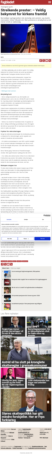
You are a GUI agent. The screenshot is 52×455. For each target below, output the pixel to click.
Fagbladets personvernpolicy (37, 448)
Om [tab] (43, 219)
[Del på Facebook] (40, 60)
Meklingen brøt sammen (9, 91)
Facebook (30, 436)
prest (14, 261)
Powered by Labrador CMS (26, 453)
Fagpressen (17, 446)
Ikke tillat (9, 238)
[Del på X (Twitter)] (43, 60)
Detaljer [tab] (26, 219)
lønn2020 (25, 261)
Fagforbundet (26, 429)
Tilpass (26, 238)
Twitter (20, 437)
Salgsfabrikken (28, 434)
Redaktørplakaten (37, 446)
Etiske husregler (17, 448)
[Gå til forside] (7, 2)
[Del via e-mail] (46, 60)
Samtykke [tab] (9, 219)
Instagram (27, 437)
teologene (4, 261)
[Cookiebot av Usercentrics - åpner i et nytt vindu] (44, 216)
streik (9, 261)
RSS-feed (45, 437)
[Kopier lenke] (49, 60)
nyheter (19, 261)
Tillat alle (42, 238)
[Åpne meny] (49, 2)
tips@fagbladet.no (23, 432)
